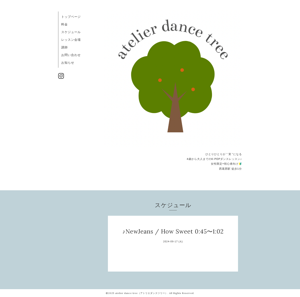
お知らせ (67, 62)
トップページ (71, 17)
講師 (64, 47)
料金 (64, 24)
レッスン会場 (71, 39)
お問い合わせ (71, 55)
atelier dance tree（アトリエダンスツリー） (141, 293)
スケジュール (71, 32)
